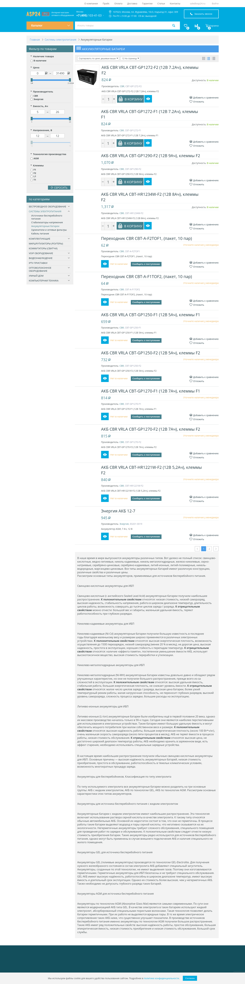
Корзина (212, 25)
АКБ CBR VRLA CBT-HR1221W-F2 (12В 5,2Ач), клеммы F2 (152, 469)
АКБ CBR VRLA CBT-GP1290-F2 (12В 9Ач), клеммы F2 (151, 155)
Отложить (196, 101)
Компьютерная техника (43, 280)
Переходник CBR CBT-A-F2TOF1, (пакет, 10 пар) (147, 238)
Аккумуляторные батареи (45, 226)
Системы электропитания (45, 211)
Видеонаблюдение (40, 258)
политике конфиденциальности (161, 978)
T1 (33, 179)
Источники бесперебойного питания (46, 217)
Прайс (106, 3)
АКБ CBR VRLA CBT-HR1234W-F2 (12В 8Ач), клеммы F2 (150, 196)
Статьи (161, 3)
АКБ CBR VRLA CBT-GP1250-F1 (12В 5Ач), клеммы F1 (151, 314)
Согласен (190, 978)
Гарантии (147, 3)
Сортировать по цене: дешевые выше (98, 58)
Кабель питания (40, 233)
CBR (34, 95)
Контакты (175, 3)
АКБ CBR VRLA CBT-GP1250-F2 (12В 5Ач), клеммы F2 (151, 352)
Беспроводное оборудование (47, 206)
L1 (33, 176)
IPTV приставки (38, 263)
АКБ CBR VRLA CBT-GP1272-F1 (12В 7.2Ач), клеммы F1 (150, 114)
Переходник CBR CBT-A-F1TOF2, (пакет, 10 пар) (147, 276)
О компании (91, 3)
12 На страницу (129, 58)
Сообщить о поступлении (146, 264)
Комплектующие (39, 238)
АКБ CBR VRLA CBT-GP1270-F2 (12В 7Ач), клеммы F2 (151, 429)
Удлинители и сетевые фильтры (49, 229)
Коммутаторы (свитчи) (43, 248)
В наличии (38, 60)
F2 (33, 173)
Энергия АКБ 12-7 (119, 511)
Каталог (50, 25)
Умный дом (36, 275)
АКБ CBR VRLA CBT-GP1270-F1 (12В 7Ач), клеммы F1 (151, 391)
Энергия (37, 99)
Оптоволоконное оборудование (40, 269)
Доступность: (199, 80)
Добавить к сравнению (204, 97)
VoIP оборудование (41, 253)
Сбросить (59, 188)
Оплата (118, 3)
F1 (33, 169)
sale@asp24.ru (197, 3)
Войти (215, 3)
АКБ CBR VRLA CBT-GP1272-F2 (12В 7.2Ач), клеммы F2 (150, 70)
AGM (35, 158)
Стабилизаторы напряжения (47, 222)
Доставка (132, 3)
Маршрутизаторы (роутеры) (46, 243)
